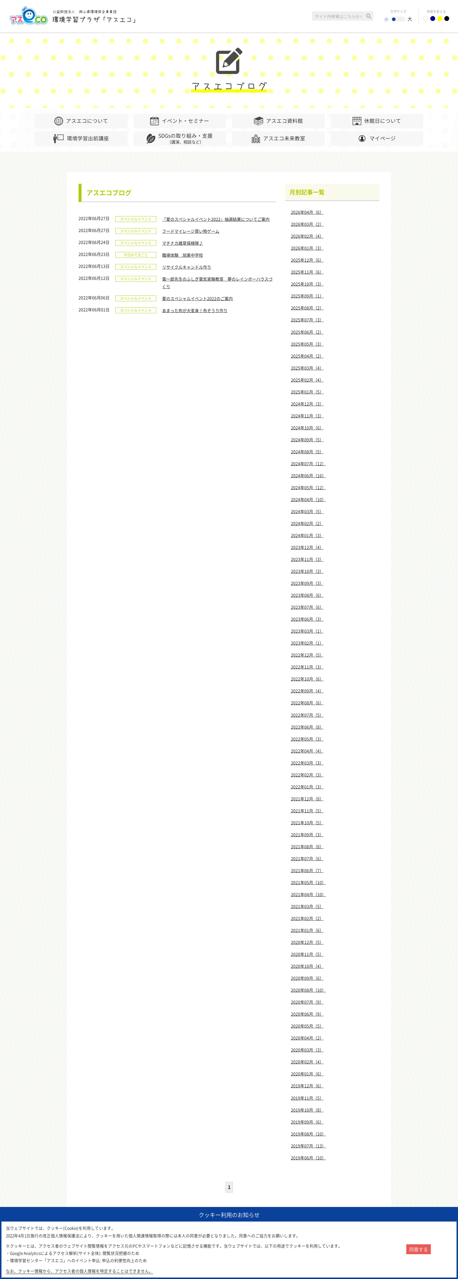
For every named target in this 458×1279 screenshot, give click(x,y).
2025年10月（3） (307, 284)
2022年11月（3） (307, 667)
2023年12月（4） (307, 547)
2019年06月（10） (308, 1158)
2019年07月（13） (308, 1146)
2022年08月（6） (307, 703)
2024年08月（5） (307, 451)
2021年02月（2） (307, 918)
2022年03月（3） (307, 763)
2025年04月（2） (307, 356)
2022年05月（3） (307, 739)
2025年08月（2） (307, 308)
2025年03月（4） (307, 368)
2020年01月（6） (307, 1074)
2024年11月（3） (307, 416)
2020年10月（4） (307, 966)
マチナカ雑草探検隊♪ (182, 243)
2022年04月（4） (307, 751)
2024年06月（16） (308, 475)
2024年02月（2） (307, 523)
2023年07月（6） (307, 607)
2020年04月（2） (307, 1038)
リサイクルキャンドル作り (186, 267)
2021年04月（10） (308, 894)
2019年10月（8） (307, 1110)
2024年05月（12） (308, 487)
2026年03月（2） (307, 224)
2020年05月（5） (307, 1026)
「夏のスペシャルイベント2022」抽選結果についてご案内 (216, 219)
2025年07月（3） (307, 320)
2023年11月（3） (307, 559)
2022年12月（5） (307, 655)
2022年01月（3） (307, 787)
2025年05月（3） (307, 344)
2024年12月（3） (307, 404)
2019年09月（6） (307, 1122)
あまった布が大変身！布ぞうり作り (195, 310)
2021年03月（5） (307, 906)
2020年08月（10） (308, 990)
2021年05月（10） (308, 882)
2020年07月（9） (307, 1002)
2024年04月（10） (308, 499)
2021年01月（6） (307, 930)
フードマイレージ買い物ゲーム (190, 231)
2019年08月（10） (308, 1134)
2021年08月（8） (307, 846)
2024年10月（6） (307, 428)
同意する (418, 1249)
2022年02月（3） (307, 775)
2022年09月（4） (307, 691)
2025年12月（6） (307, 260)
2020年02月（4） (307, 1062)
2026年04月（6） (307, 212)
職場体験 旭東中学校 (182, 255)
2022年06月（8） (307, 727)
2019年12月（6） (307, 1086)
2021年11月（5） (307, 810)
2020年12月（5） (307, 942)
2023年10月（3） (307, 571)
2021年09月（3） (307, 834)
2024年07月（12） (308, 463)
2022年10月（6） (307, 679)
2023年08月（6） (307, 595)
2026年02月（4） (307, 236)
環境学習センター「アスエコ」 (75, 16)
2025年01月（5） (307, 392)
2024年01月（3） (307, 535)
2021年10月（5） (307, 822)
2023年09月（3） (307, 583)
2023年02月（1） (307, 643)
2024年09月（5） (307, 439)
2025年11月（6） (307, 272)
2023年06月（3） (307, 619)
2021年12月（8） (307, 799)
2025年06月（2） (307, 332)
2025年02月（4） (307, 380)
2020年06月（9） (307, 1014)
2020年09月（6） (307, 978)
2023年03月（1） (307, 631)
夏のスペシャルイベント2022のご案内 (197, 298)
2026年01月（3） (307, 248)
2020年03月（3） (307, 1050)
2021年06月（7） (307, 870)
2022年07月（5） (307, 715)
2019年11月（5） (307, 1098)
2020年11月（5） (307, 954)
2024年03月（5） (307, 511)
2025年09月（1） (307, 296)
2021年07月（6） (307, 858)
